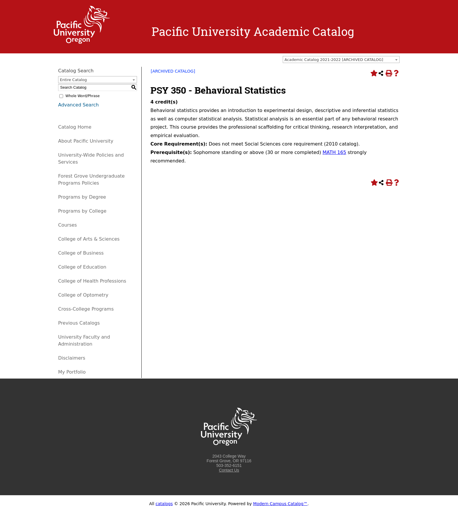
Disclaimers (71, 358)
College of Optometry (83, 295)
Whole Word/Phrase (82, 96)
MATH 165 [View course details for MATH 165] (334, 152)
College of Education (82, 267)
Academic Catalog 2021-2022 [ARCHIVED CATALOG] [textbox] (333, 59)
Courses (67, 225)
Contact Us (229, 470)
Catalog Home (74, 127)
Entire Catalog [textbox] (73, 80)
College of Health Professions (92, 281)
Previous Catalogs (79, 323)
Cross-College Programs (86, 309)
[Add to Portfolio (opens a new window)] (373, 73)
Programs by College (82, 211)
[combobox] (341, 59)
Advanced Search (78, 105)
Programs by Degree (82, 197)
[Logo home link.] (82, 42)
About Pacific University (85, 141)
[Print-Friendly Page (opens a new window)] (388, 73)
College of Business (81, 253)
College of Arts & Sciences (88, 239)
